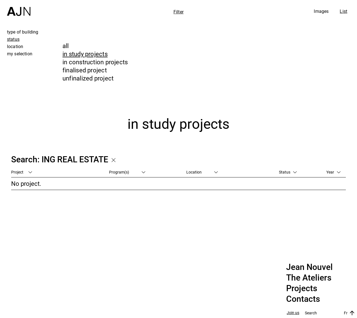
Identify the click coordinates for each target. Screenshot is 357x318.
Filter (178, 12)
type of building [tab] (22, 32)
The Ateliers (308, 277)
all (65, 46)
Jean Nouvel (309, 267)
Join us (293, 312)
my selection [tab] (19, 54)
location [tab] (15, 46)
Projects (301, 288)
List (343, 11)
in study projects (85, 54)
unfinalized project (88, 78)
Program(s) (127, 172)
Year (333, 172)
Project (21, 172)
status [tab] (13, 39)
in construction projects (95, 62)
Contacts (303, 299)
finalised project (84, 70)
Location (202, 172)
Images (321, 11)
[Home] (18, 8)
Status (288, 172)
